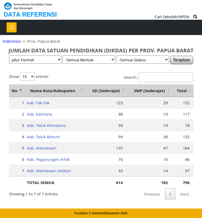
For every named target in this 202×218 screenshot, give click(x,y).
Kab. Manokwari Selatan (49, 170)
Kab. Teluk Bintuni (43, 136)
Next (184, 194)
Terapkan (181, 60)
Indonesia (12, 41)
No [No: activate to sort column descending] (14, 90)
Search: (158, 77)
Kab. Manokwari (41, 148)
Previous (152, 194)
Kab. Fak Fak (38, 102)
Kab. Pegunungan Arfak (48, 159)
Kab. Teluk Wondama (46, 125)
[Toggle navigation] (12, 27)
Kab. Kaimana (39, 114)
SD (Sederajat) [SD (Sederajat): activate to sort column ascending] (106, 90)
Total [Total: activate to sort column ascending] (182, 90)
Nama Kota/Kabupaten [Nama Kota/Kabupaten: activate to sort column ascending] (52, 90)
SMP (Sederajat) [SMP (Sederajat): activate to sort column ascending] (149, 90)
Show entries (28, 76)
